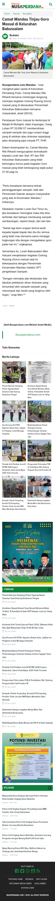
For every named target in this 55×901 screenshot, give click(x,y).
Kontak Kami (27, 888)
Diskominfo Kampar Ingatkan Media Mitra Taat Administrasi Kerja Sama (39, 503)
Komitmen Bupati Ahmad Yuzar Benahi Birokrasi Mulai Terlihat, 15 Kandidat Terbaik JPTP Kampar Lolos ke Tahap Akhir (39, 392)
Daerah (16, 14)
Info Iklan (41, 879)
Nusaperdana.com (28, 334)
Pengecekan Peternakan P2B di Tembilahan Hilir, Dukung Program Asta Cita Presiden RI (39, 467)
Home (7, 14)
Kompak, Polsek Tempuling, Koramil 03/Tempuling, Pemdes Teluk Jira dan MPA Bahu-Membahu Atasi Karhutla (24, 696)
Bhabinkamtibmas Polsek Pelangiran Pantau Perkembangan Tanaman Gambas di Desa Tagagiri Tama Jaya (39, 431)
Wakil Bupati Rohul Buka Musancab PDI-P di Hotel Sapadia (27, 723)
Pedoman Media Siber (20, 884)
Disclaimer (40, 884)
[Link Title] (17, 871)
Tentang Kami (15, 879)
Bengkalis (27, 14)
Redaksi (29, 879)
